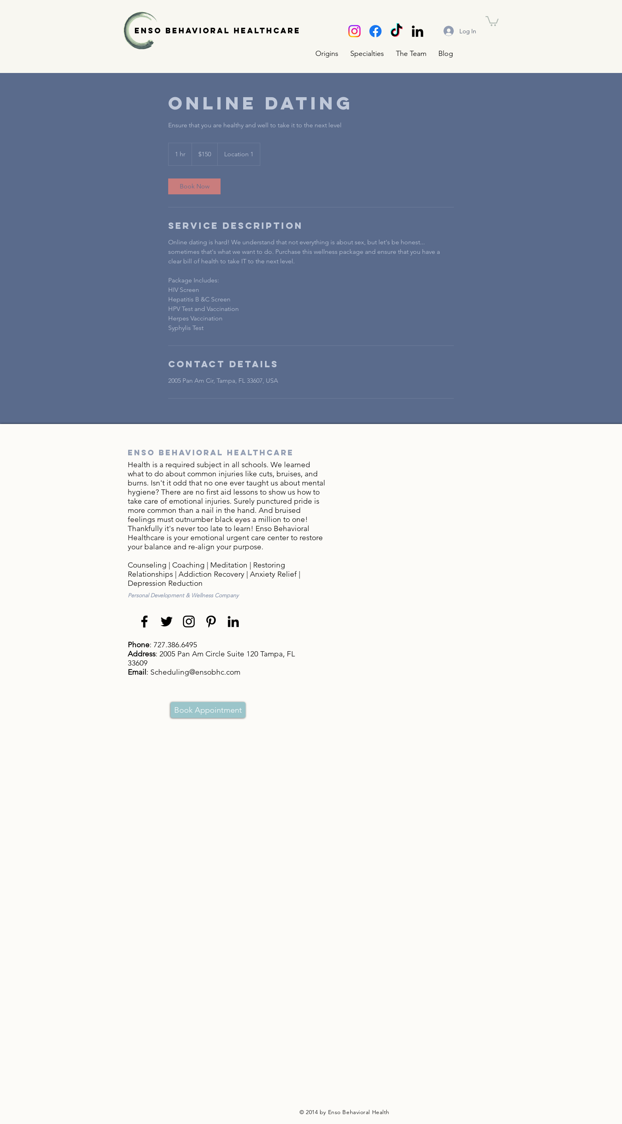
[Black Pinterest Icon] (211, 621)
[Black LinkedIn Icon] (417, 31)
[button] (367, 53)
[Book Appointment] (208, 710)
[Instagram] (354, 31)
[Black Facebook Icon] (144, 621)
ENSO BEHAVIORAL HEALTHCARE (217, 30)
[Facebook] (375, 31)
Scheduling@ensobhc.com (195, 672)
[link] (194, 186)
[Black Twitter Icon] (167, 621)
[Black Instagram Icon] (189, 621)
